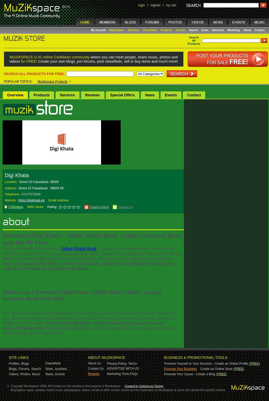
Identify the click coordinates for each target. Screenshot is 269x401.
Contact (260, 30)
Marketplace (116, 30)
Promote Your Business (180, 369)
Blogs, (13, 369)
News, (49, 374)
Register (94, 374)
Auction (180, 30)
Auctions (61, 369)
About (247, 30)
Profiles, (14, 363)
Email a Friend (99, 207)
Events (171, 95)
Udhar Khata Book (78, 248)
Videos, (14, 374)
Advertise (218, 30)
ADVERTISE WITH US (123, 368)
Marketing (234, 30)
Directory (133, 30)
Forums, (24, 369)
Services (67, 95)
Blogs (25, 363)
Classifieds (150, 30)
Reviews (92, 95)
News (150, 95)
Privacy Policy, (117, 363)
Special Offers (122, 95)
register (155, 5)
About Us (94, 363)
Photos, (25, 374)
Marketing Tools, (118, 374)
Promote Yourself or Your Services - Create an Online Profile (206, 363)
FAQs (134, 374)
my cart (171, 5)
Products (166, 30)
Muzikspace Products (52, 81)
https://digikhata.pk (31, 200)
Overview (15, 95)
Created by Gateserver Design (143, 386)
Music (36, 374)
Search (193, 30)
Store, (49, 369)
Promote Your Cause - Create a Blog (189, 374)
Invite (204, 30)
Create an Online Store (216, 369)
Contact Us (125, 207)
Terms (132, 363)
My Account (99, 30)
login (141, 5)
